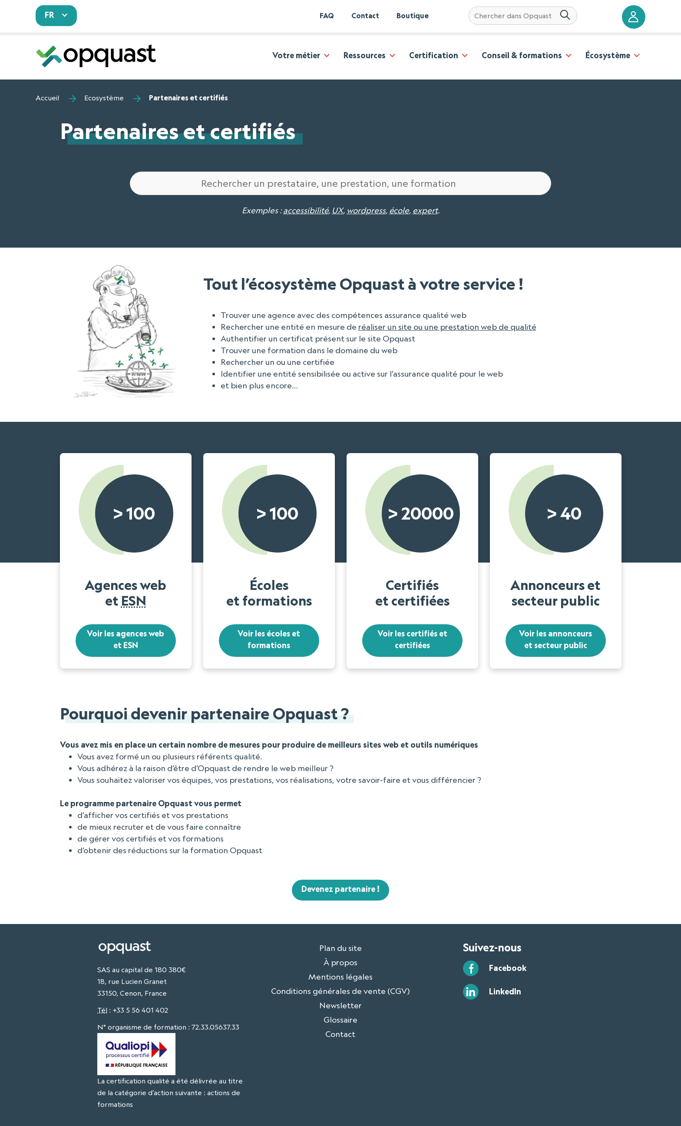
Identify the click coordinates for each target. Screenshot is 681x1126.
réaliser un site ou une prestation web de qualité (447, 326)
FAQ (327, 15)
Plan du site (340, 948)
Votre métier (296, 55)
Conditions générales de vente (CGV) (340, 991)
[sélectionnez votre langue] (56, 15)
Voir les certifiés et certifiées (412, 640)
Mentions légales (340, 976)
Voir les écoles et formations (269, 640)
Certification (433, 55)
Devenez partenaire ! (340, 889)
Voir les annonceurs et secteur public (555, 640)
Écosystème (607, 55)
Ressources (365, 55)
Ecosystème (104, 97)
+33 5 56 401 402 (140, 1010)
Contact (365, 15)
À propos (340, 962)
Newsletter (340, 1005)
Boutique (413, 15)
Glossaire (340, 1019)
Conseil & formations (522, 55)
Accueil (47, 97)
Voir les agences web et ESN (125, 640)
